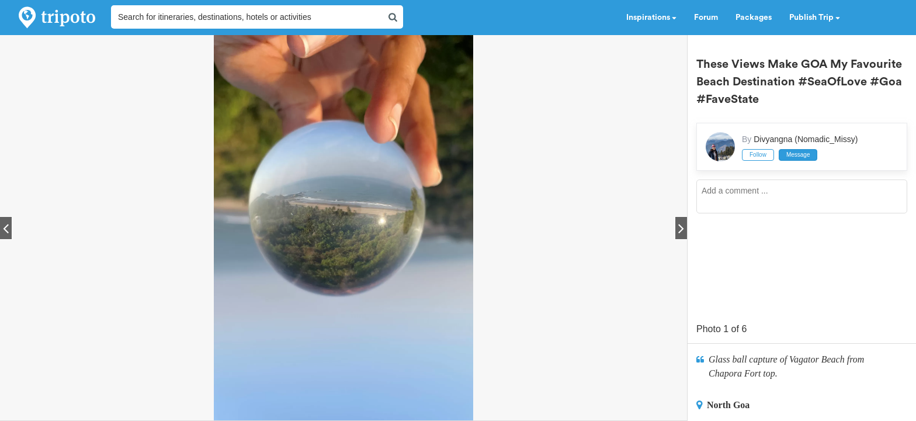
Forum (706, 17)
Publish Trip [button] (814, 17)
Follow (758, 154)
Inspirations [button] (651, 17)
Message (798, 154)
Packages (753, 17)
